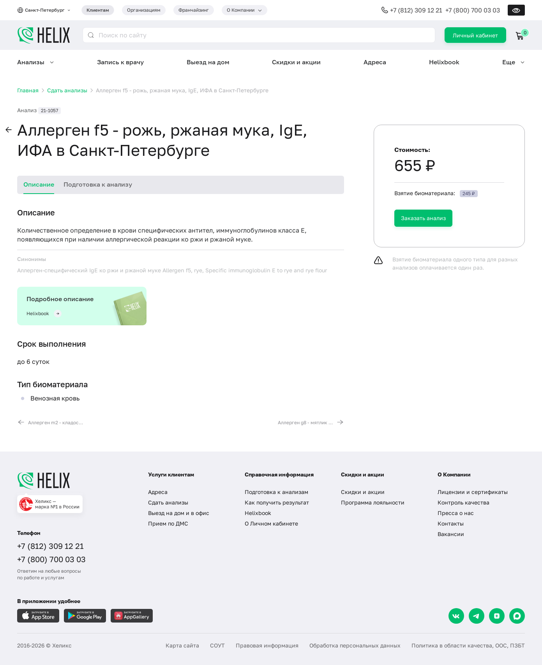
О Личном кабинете (271, 523)
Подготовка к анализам (276, 492)
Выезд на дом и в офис (178, 513)
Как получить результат (277, 502)
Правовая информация (267, 645)
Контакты (451, 523)
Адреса (375, 62)
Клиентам (98, 10)
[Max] (517, 616)
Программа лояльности (372, 502)
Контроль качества (463, 502)
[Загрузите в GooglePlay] (85, 616)
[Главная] (74, 481)
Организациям (144, 10)
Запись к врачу (120, 62)
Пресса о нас (456, 513)
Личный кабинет (475, 35)
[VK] (456, 616)
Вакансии (451, 534)
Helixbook (444, 62)
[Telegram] (476, 616)
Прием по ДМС (168, 523)
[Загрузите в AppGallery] (132, 616)
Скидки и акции (296, 62)
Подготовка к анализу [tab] (98, 184)
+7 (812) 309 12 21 (416, 10)
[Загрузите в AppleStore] (38, 616)
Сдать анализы (168, 502)
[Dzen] (497, 616)
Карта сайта (182, 645)
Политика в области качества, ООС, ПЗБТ (468, 645)
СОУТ (217, 645)
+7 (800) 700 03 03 (472, 10)
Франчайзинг (193, 10)
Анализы (30, 62)
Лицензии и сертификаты (473, 492)
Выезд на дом (208, 62)
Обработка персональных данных (355, 645)
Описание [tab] (38, 184)
